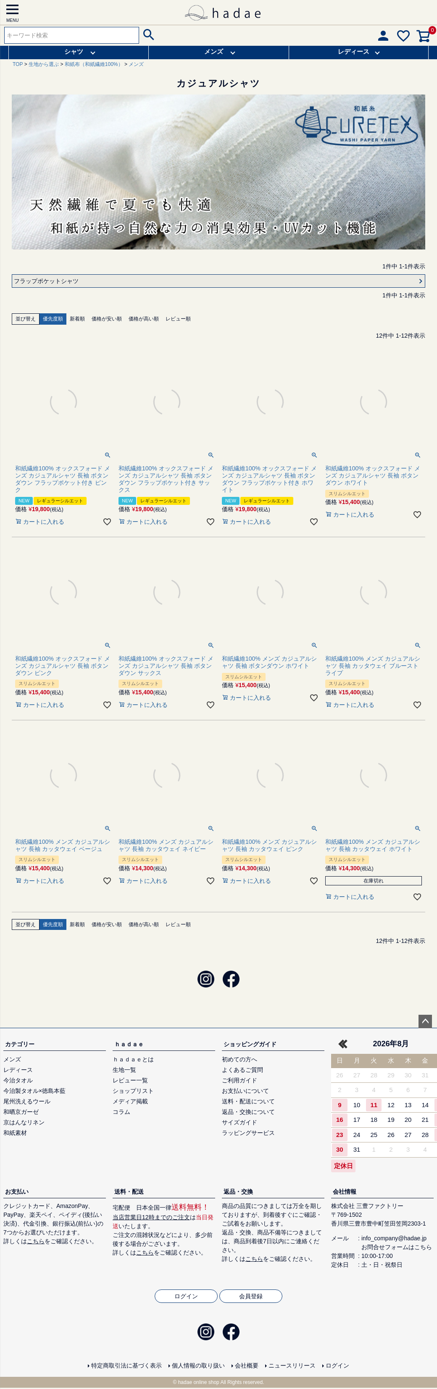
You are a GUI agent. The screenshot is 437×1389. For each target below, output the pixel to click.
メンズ (214, 51)
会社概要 (246, 1365)
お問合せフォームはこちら (396, 1247)
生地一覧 (124, 1069)
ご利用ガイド (239, 1080)
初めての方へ (239, 1059)
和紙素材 (15, 1132)
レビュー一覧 (130, 1080)
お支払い (17, 1191)
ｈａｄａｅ (129, 1044)
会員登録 (251, 1296)
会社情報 (344, 1191)
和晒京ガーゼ (21, 1111)
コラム (121, 1111)
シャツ (74, 51)
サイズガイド (239, 1122)
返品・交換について (248, 1111)
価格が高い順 (144, 319)
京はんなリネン (24, 1122)
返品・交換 (238, 1191)
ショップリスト (133, 1090)
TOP (18, 64)
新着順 (77, 319)
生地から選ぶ (44, 64)
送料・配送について (248, 1101)
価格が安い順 (107, 319)
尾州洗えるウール (26, 1101)
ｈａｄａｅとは (133, 1059)
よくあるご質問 (242, 1069)
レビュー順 (178, 319)
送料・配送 (129, 1191)
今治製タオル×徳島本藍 (34, 1090)
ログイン (186, 1296)
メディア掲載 (130, 1101)
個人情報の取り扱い (198, 1365)
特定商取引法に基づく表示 (126, 1365)
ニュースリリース (292, 1365)
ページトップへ (425, 1021)
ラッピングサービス (248, 1132)
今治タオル (18, 1080)
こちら (36, 1241)
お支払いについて (245, 1090)
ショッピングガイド (250, 1044)
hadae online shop (198, 1382)
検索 (147, 35)
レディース (353, 51)
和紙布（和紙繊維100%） (94, 64)
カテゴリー (19, 1044)
